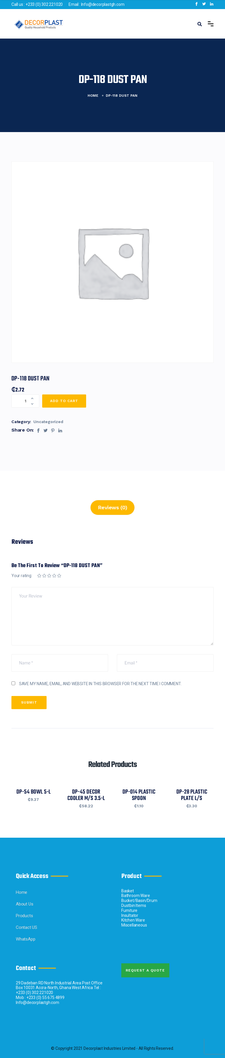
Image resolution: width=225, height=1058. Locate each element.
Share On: (22, 430)
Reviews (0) (112, 507)
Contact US (26, 927)
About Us (24, 904)
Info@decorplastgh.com (103, 4)
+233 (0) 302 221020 (44, 4)
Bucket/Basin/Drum (139, 900)
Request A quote (145, 970)
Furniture (129, 910)
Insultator (129, 915)
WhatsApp (25, 939)
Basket (127, 891)
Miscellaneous (134, 925)
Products (24, 915)
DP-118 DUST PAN (30, 379)
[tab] (112, 507)
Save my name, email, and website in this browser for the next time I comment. (100, 683)
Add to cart (64, 401)
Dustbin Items (133, 905)
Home (93, 95)
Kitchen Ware (133, 920)
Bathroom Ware (135, 895)
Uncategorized (48, 421)
